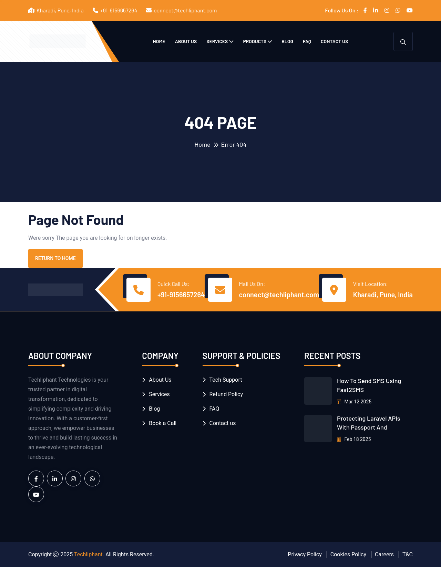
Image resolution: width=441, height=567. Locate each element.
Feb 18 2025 (354, 439)
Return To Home (55, 258)
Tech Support (225, 380)
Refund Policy (226, 394)
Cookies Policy (348, 554)
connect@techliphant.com (185, 10)
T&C (407, 554)
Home (159, 41)
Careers (384, 554)
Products (254, 41)
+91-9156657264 (118, 10)
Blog (287, 41)
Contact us (334, 41)
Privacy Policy (305, 554)
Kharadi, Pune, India (383, 294)
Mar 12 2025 (354, 401)
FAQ (307, 41)
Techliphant (88, 554)
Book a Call (162, 423)
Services (217, 41)
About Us (186, 41)
